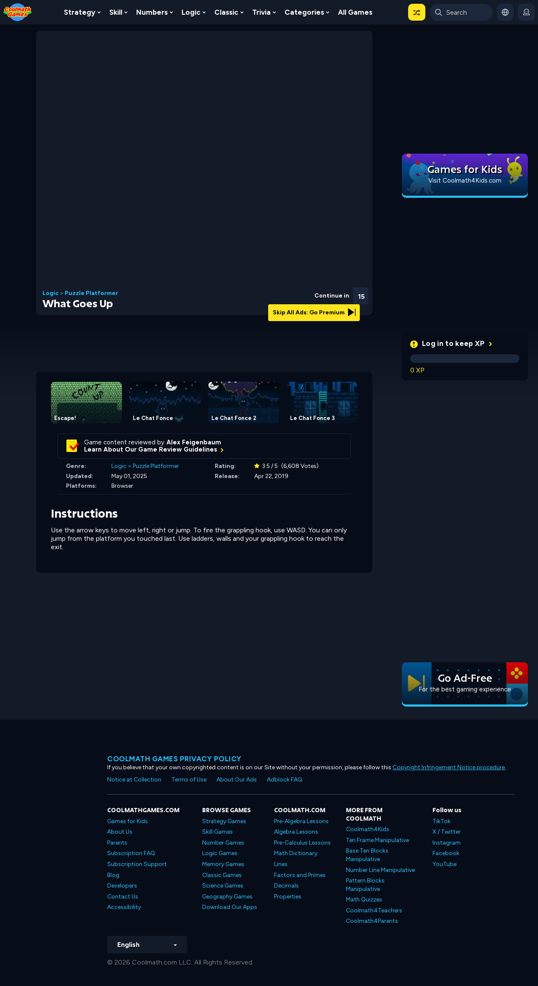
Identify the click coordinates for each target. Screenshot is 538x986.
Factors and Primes (300, 875)
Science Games (222, 885)
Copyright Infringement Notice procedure (449, 767)
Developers (122, 885)
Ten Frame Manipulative (377, 840)
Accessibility (124, 907)
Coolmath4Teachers (374, 910)
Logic (191, 12)
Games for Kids (127, 821)
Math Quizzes (364, 899)
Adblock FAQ (284, 779)
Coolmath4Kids (367, 829)
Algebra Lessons (296, 831)
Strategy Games (224, 821)
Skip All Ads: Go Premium (314, 312)
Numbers (152, 12)
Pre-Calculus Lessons (302, 842)
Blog (113, 875)
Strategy (79, 12)
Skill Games (217, 831)
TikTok (442, 821)
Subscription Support (137, 864)
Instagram (447, 842)
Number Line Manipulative (380, 870)
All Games (355, 12)
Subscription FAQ (131, 853)
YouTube (444, 864)
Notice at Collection (134, 779)
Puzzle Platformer (91, 293)
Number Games (223, 842)
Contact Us (122, 896)
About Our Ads (236, 779)
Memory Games (223, 864)
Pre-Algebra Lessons (301, 821)
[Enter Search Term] (461, 12)
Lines (280, 864)
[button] (416, 12)
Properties (287, 896)
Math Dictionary (295, 853)
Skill (115, 12)
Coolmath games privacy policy (174, 759)
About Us (119, 831)
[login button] (526, 12)
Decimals (286, 885)
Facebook (446, 853)
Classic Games (222, 875)
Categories (304, 12)
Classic (226, 12)
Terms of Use (188, 779)
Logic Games (219, 853)
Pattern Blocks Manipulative (365, 885)
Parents (117, 842)
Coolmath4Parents (372, 921)
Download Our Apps (229, 907)
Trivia (261, 12)
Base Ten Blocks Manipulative (367, 855)
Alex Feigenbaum (193, 442)
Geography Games (227, 896)
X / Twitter (447, 831)
